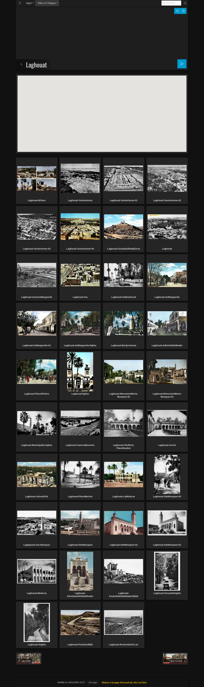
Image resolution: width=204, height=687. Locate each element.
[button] (102, 111)
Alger (29, 3)
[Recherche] (171, 3)
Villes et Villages (46, 3)
